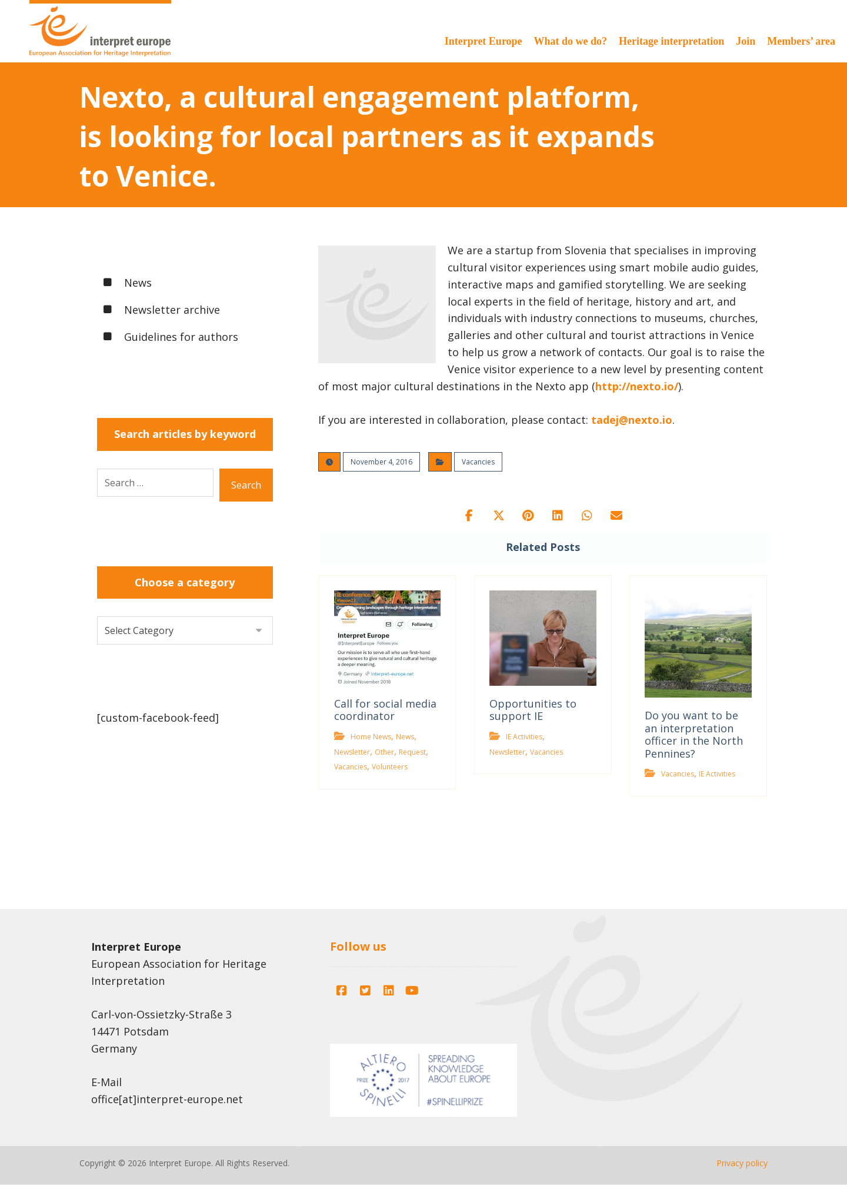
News (405, 737)
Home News (371, 737)
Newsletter (352, 752)
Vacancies (478, 462)
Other (384, 752)
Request (412, 752)
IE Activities (524, 737)
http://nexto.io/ (636, 386)
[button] (469, 515)
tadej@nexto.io (631, 420)
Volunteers (390, 767)
